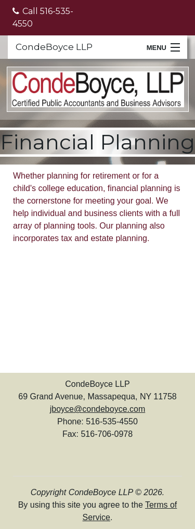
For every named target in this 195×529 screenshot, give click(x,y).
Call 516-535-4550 (42, 17)
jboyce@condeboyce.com (97, 409)
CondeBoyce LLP (54, 47)
